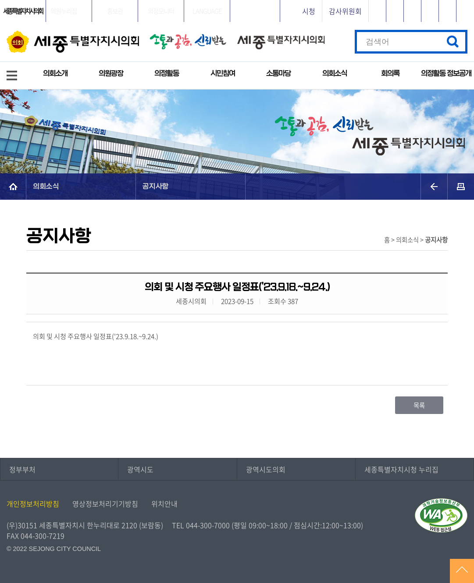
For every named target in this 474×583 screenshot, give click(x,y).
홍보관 (115, 11)
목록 (419, 405)
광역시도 (140, 469)
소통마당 (278, 73)
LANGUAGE (206, 11)
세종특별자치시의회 (23, 11)
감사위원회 (345, 11)
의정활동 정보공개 (446, 73)
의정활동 (166, 73)
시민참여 (222, 73)
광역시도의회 (265, 469)
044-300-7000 (208, 525)
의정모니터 (161, 11)
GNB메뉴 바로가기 (237, 0)
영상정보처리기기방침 (105, 503)
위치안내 (164, 503)
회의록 (390, 73)
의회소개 (55, 73)
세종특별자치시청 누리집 (401, 469)
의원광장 (111, 73)
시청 (308, 11)
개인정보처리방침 (33, 503)
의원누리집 (63, 11)
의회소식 (334, 73)
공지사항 (156, 186)
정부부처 (22, 469)
